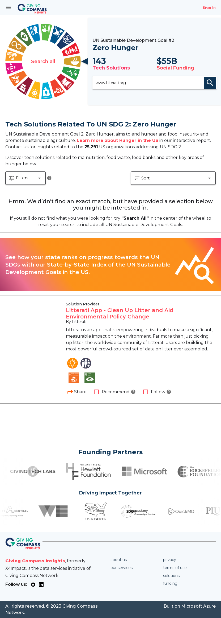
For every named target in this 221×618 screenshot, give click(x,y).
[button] (25, 178)
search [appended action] (210, 82)
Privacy (169, 559)
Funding (170, 583)
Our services (121, 567)
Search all (43, 61)
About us (118, 559)
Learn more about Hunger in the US (117, 140)
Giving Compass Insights (35, 560)
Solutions (171, 575)
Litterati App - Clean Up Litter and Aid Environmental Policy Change (119, 313)
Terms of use (175, 567)
